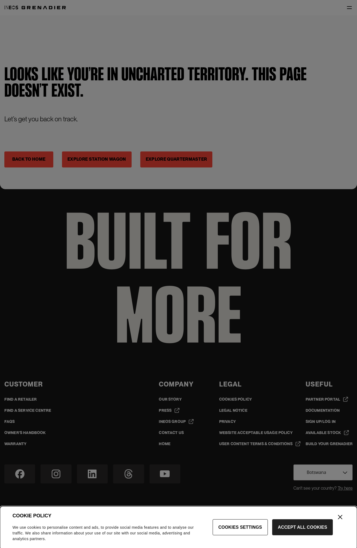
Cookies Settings (240, 530)
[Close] (340, 520)
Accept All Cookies (302, 530)
